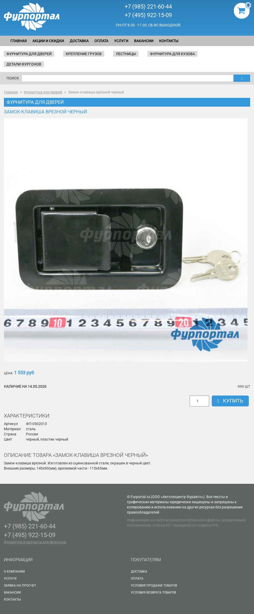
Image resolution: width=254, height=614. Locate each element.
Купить (230, 401)
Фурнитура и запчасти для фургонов (35, 542)
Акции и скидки (48, 41)
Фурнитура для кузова (172, 54)
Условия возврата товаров (153, 592)
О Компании (14, 571)
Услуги (121, 41)
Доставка (79, 41)
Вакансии (143, 41)
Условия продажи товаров (154, 585)
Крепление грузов (84, 54)
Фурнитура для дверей (29, 54)
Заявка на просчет (20, 585)
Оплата (101, 41)
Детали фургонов (23, 64)
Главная (18, 41)
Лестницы (126, 54)
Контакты (168, 41)
